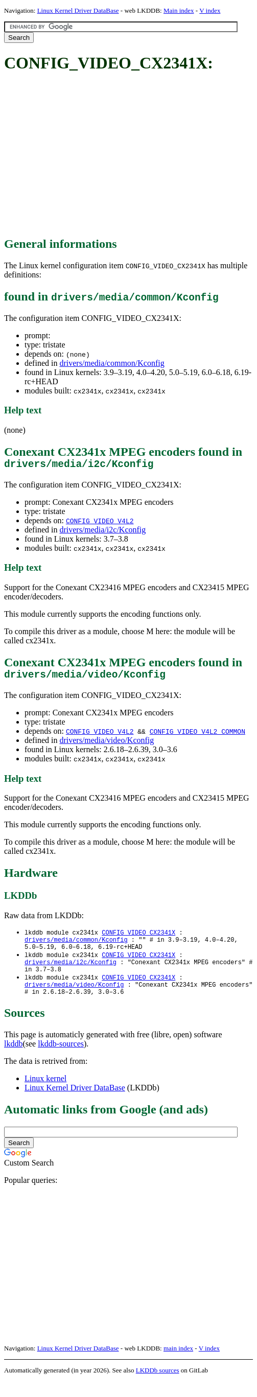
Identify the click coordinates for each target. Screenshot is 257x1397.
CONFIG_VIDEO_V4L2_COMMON (197, 736)
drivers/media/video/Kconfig (106, 745)
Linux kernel (45, 1094)
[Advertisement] (130, 155)
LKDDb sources (157, 1386)
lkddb (13, 1059)
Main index (178, 10)
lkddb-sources (61, 1059)
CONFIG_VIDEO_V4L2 (100, 523)
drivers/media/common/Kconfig (111, 363)
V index (209, 10)
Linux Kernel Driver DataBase (78, 10)
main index (178, 1364)
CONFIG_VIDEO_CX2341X (138, 938)
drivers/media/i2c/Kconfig (102, 532)
